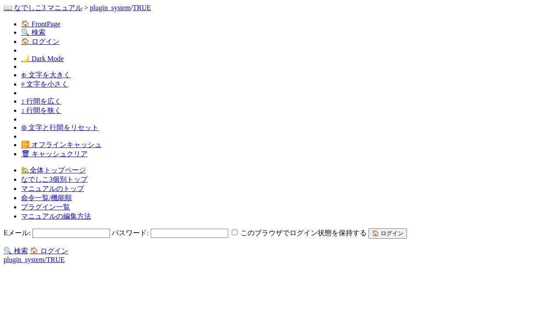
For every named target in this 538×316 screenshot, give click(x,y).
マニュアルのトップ (52, 188)
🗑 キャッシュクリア (54, 154)
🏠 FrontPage (40, 24)
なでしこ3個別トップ (54, 179)
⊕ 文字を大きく (46, 75)
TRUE (142, 7)
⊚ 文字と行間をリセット (60, 127)
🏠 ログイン (40, 41)
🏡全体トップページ (53, 170)
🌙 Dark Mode (42, 58)
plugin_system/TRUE (34, 259)
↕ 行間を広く (41, 101)
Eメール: (58, 233)
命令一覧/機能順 (46, 197)
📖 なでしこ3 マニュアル (43, 7)
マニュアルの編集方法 (56, 216)
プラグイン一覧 (45, 207)
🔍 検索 (33, 32)
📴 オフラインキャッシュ (61, 144)
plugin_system (110, 7)
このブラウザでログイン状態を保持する (300, 233)
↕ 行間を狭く (41, 110)
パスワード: (171, 233)
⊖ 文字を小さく (44, 84)
